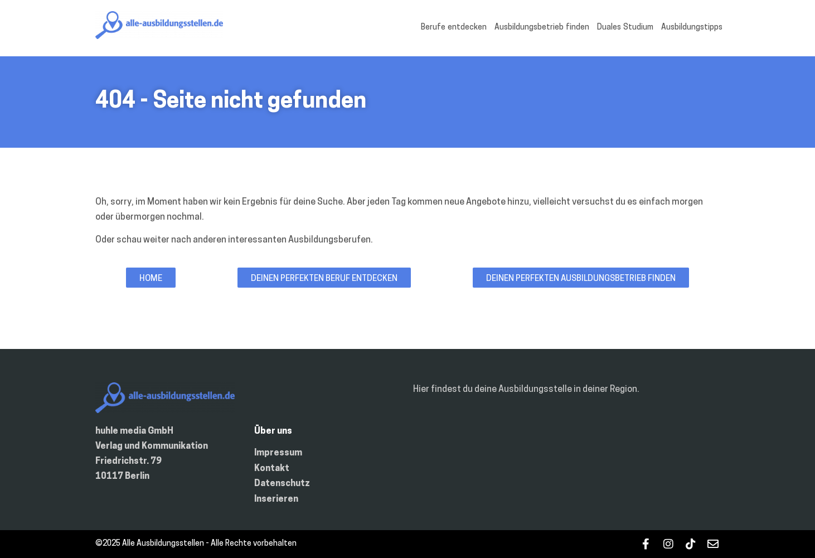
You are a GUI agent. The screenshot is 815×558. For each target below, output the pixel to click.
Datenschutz (282, 483)
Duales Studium (625, 27)
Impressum (278, 453)
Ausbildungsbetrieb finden (541, 27)
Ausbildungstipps (691, 27)
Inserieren (276, 499)
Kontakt (271, 468)
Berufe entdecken (454, 27)
